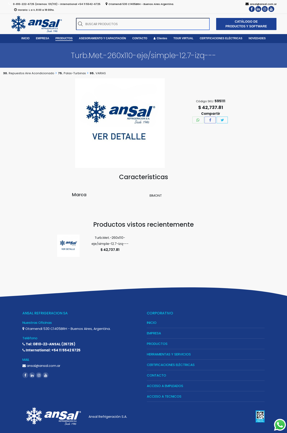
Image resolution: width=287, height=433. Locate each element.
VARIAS (101, 73)
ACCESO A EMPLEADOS (165, 385)
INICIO (152, 322)
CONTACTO (156, 375)
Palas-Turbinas (75, 73)
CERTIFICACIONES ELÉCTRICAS (171, 364)
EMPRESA (154, 333)
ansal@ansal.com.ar (41, 365)
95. (92, 73)
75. (60, 73)
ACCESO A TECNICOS (164, 396)
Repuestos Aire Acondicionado (31, 73)
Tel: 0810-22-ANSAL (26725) (48, 344)
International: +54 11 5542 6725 (51, 350)
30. (5, 73)
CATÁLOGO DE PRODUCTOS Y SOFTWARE (246, 24)
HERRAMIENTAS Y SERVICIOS (169, 354)
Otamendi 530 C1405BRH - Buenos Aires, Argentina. (66, 328)
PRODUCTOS (157, 343)
